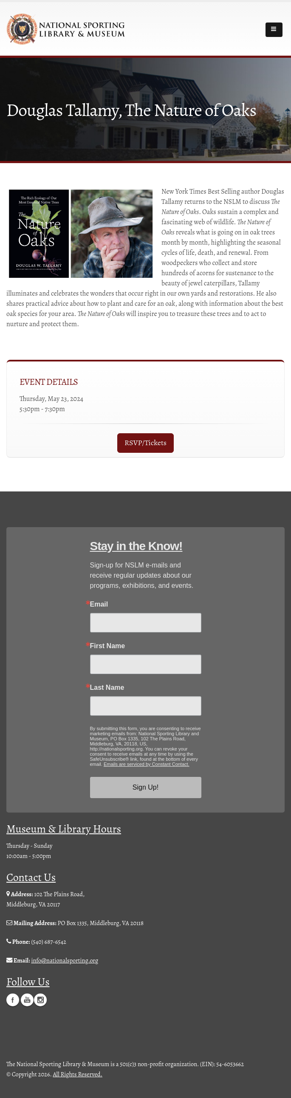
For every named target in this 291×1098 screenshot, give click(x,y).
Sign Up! (145, 787)
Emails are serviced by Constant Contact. (146, 764)
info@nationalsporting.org (64, 960)
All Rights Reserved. (77, 1074)
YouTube (27, 999)
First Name (107, 646)
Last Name (107, 687)
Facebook (12, 999)
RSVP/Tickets (145, 443)
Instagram (40, 999)
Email (99, 604)
